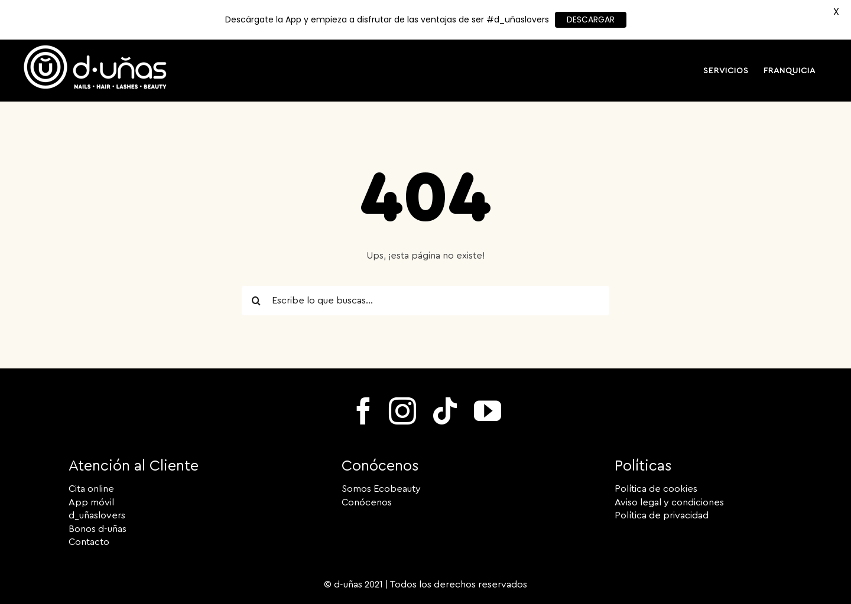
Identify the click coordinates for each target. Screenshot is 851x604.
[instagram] (402, 411)
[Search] (256, 300)
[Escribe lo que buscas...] (425, 300)
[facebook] (363, 411)
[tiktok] (445, 411)
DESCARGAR (591, 19)
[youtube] (487, 411)
